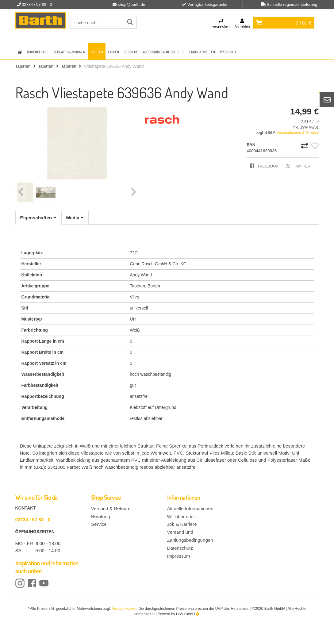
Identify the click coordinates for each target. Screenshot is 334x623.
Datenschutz (180, 548)
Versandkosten (124, 608)
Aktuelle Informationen (190, 508)
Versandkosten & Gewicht (298, 133)
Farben (113, 52)
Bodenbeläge (37, 52)
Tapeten (96, 52)
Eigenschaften (38, 217)
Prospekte (228, 52)
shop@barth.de (131, 4)
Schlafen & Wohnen (69, 52)
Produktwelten (202, 52)
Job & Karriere (182, 524)
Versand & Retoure (110, 508)
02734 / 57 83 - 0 (33, 519)
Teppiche (131, 52)
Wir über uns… (182, 516)
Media (75, 217)
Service (99, 524)
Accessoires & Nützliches (163, 52)
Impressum (178, 556)
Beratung (100, 516)
